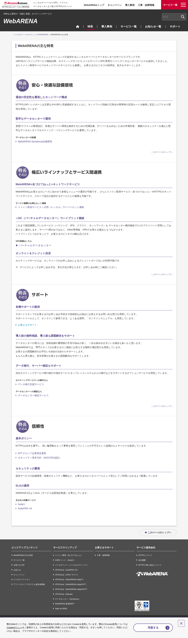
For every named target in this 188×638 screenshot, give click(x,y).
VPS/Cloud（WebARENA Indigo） (69, 579)
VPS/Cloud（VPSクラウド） (67, 575)
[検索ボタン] (183, 17)
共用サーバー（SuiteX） (65, 560)
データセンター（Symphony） (67, 599)
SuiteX (21, 504)
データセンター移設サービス (33, 395)
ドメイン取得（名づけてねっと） (69, 555)
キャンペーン (115, 5)
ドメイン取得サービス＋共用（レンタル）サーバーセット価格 (51, 207)
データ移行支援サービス (31, 384)
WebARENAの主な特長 (23, 555)
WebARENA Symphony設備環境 (35, 141)
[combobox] (174, 16)
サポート (175, 26)
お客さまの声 (19, 565)
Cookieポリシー (16, 627)
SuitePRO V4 (25, 508)
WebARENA (20, 21)
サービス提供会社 (145, 547)
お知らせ (17, 570)
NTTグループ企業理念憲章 (32, 453)
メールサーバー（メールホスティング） (71, 565)
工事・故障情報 (146, 5)
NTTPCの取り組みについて (149, 565)
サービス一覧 (129, 26)
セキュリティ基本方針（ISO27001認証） (40, 457)
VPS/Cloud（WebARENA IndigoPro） (71, 584)
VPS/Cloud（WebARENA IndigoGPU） (71, 589)
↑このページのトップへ (162, 152)
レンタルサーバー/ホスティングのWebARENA (30, 35)
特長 (90, 26)
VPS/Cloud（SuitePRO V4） (67, 570)
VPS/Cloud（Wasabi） (64, 594)
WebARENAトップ (94, 5)
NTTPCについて (145, 555)
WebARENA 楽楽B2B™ (65, 604)
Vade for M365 (61, 609)
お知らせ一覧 (153, 26)
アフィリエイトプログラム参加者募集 (29, 584)
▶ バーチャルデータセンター (33, 245)
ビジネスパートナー (21, 580)
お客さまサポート (27, 325)
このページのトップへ (159, 532)
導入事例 (129, 5)
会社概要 (142, 560)
